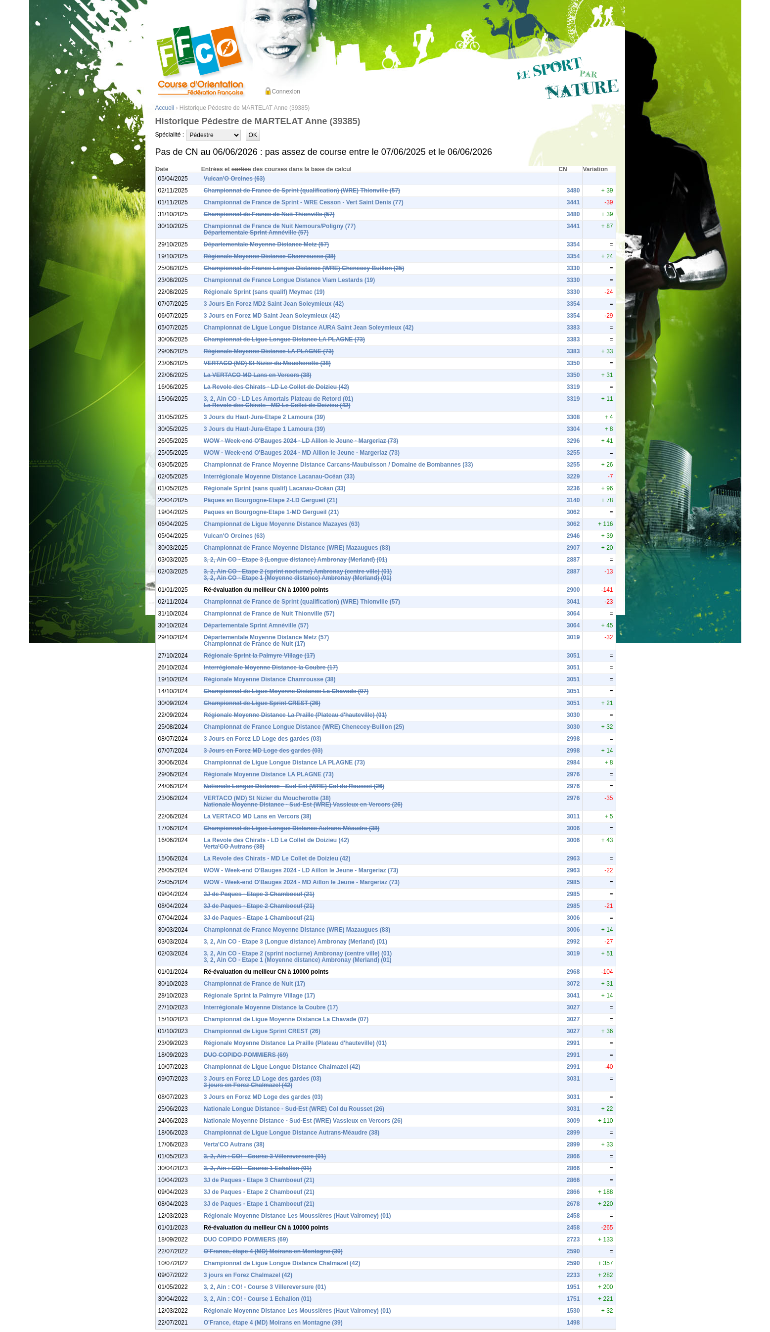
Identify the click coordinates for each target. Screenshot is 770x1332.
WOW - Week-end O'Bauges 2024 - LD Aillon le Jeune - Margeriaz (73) (301, 440)
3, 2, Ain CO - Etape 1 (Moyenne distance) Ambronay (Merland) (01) (298, 577)
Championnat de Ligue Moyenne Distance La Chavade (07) (286, 691)
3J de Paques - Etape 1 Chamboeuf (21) (259, 917)
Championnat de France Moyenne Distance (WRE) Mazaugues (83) (297, 547)
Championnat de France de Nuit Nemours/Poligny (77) (280, 226)
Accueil (165, 107)
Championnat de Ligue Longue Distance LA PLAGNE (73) (284, 339)
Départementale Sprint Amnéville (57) (256, 232)
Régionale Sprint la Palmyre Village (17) (259, 655)
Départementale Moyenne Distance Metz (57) (266, 244)
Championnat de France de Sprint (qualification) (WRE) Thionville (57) (302, 190)
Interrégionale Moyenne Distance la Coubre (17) (271, 667)
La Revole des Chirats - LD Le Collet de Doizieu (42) (276, 386)
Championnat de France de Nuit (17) (254, 643)
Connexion (286, 91)
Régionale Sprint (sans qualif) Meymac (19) (264, 291)
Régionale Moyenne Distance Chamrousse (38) (270, 256)
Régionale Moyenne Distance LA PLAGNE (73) (269, 351)
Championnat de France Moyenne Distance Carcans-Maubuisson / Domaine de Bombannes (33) (338, 464)
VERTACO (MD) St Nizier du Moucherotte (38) (267, 363)
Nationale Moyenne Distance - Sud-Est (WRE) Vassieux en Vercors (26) (303, 804)
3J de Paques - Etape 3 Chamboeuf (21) (259, 894)
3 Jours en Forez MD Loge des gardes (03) (263, 750)
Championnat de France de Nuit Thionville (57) (269, 214)
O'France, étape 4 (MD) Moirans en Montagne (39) (273, 1251)
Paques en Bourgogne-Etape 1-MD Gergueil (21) (271, 512)
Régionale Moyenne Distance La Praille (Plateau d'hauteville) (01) (295, 715)
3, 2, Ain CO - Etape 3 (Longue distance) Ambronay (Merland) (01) (295, 559)
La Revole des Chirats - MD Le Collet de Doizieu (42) (277, 405)
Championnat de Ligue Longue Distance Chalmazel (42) (282, 1066)
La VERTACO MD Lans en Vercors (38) (258, 375)
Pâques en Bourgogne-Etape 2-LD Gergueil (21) (271, 500)
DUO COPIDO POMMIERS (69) (246, 1054)
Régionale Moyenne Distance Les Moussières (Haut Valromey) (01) (297, 1215)
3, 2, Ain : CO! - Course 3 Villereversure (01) (265, 1156)
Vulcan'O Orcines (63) (234, 178)
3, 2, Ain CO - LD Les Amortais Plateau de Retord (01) (279, 398)
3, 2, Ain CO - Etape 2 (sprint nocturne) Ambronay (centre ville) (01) (298, 571)
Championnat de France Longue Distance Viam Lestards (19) (289, 280)
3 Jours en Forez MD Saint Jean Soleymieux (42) (272, 315)
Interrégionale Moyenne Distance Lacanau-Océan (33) (279, 476)
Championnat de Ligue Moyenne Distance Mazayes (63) (282, 524)
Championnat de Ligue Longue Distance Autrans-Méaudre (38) (292, 828)
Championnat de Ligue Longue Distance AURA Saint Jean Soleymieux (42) (309, 327)
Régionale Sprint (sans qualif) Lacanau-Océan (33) (275, 488)
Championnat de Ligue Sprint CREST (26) (262, 703)
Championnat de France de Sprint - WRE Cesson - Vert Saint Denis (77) (304, 202)
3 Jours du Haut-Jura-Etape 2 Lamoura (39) (264, 417)
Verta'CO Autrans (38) (234, 846)
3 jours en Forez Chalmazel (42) (248, 1085)
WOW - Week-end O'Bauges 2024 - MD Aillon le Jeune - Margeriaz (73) (302, 452)
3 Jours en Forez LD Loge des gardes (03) (262, 738)
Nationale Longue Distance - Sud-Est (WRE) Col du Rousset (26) (294, 786)
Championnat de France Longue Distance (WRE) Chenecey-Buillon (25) (304, 268)
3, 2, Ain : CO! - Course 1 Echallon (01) (258, 1168)
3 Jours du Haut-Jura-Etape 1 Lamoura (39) (264, 429)
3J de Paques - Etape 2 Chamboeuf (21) (259, 906)
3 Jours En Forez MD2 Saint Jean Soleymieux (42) (274, 303)
